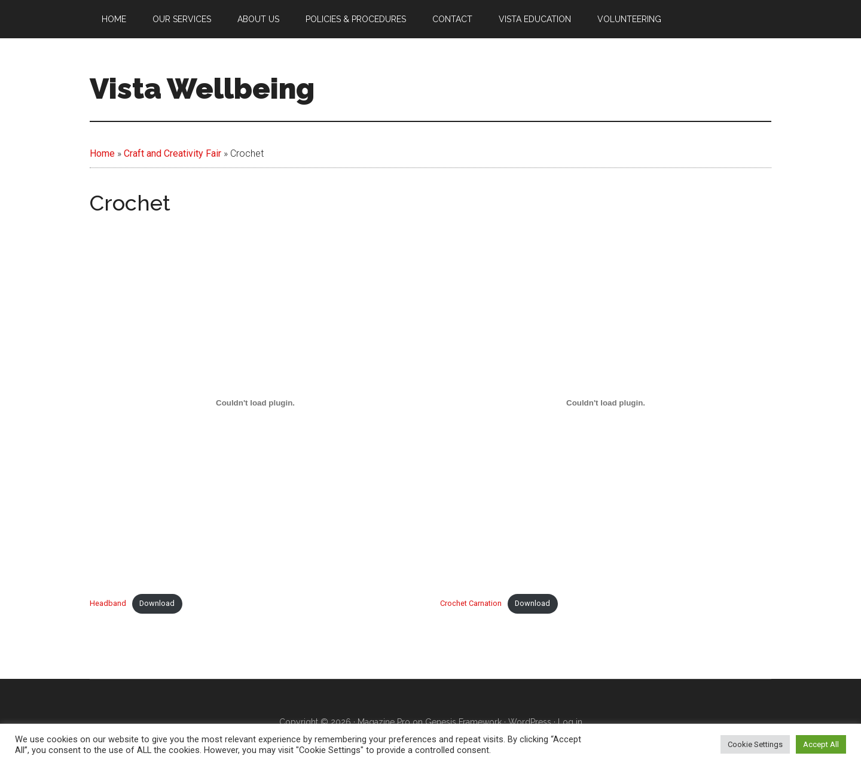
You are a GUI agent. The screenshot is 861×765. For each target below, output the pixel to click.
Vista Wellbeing (202, 88)
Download (157, 603)
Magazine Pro (384, 722)
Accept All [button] (821, 744)
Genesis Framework (463, 722)
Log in (570, 722)
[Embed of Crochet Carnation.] (605, 402)
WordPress (529, 722)
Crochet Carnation (471, 603)
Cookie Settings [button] (755, 744)
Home (102, 153)
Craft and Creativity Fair (172, 153)
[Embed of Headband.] (255, 402)
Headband (108, 603)
